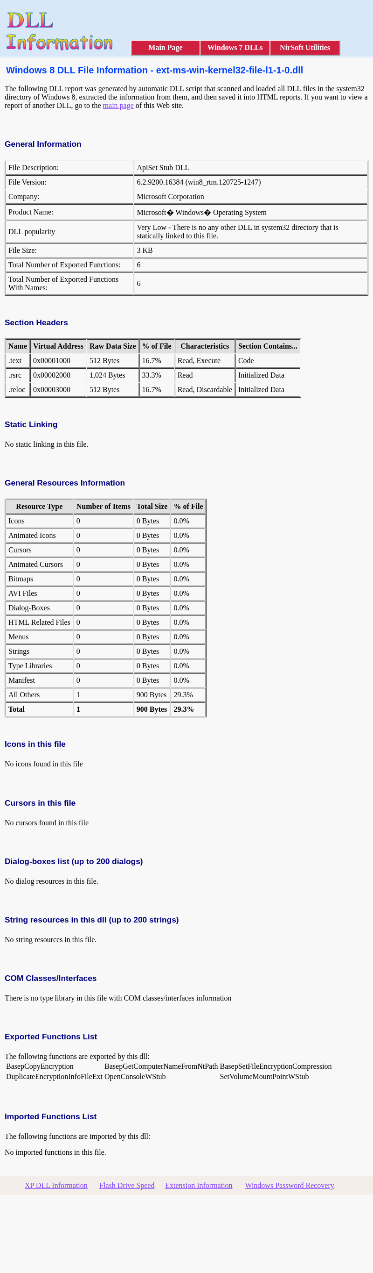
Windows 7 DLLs (235, 47)
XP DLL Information (56, 1185)
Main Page (165, 47)
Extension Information (198, 1185)
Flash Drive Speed (126, 1185)
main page (118, 105)
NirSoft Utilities (305, 47)
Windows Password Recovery (289, 1185)
